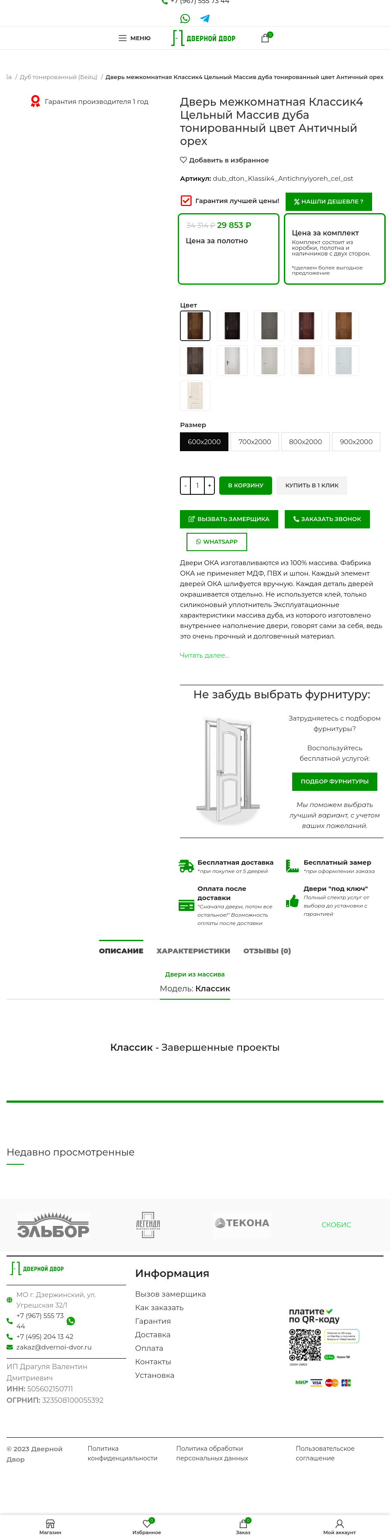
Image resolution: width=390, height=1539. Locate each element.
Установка (154, 1375)
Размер (193, 425)
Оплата (149, 1348)
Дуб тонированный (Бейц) (59, 76)
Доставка (152, 1334)
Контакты (153, 1361)
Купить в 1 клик (311, 485)
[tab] (121, 950)
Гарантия (153, 1321)
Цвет (188, 305)
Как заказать (159, 1307)
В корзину (245, 485)
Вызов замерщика (170, 1294)
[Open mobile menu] (133, 38)
